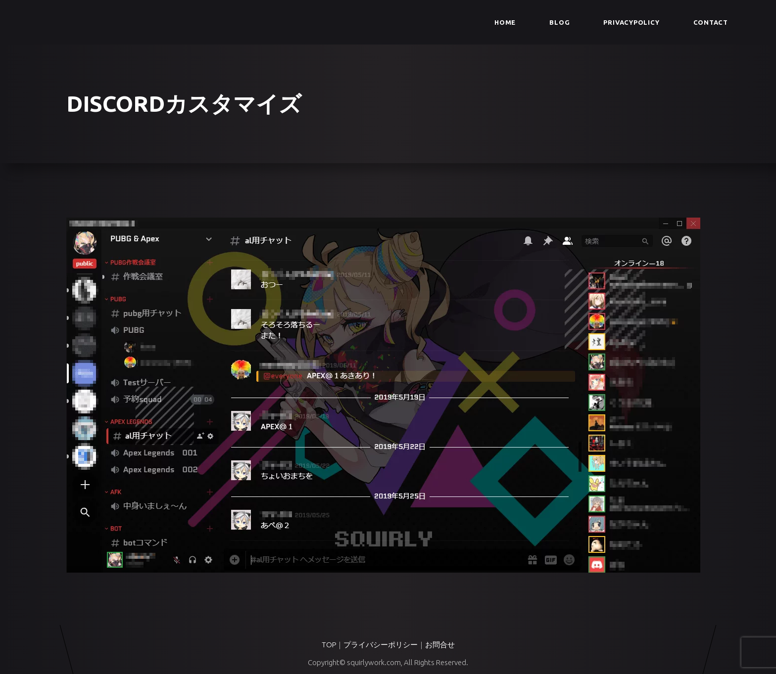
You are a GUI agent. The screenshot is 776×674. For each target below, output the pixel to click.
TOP (329, 644)
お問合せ (440, 644)
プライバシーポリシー (380, 644)
